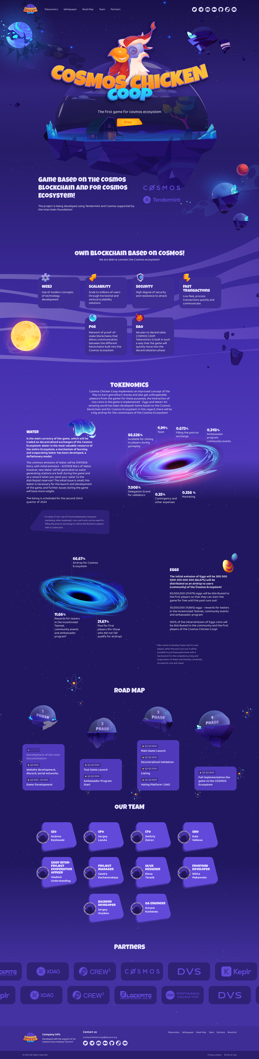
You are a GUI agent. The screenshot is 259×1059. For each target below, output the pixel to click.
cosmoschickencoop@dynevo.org (100, 1037)
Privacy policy (214, 1055)
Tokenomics (51, 9)
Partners (115, 9)
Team (102, 9)
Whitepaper (70, 9)
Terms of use (230, 1055)
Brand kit (232, 1032)
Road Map (87, 9)
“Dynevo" (69, 1042)
